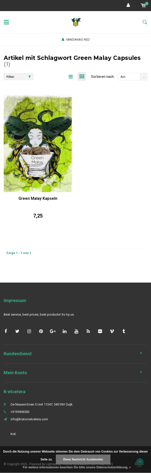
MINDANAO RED (75, 39)
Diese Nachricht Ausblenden (83, 459)
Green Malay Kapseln (37, 198)
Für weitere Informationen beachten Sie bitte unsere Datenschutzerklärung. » (77, 467)
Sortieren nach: (103, 77)
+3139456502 (20, 412)
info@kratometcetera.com (29, 419)
